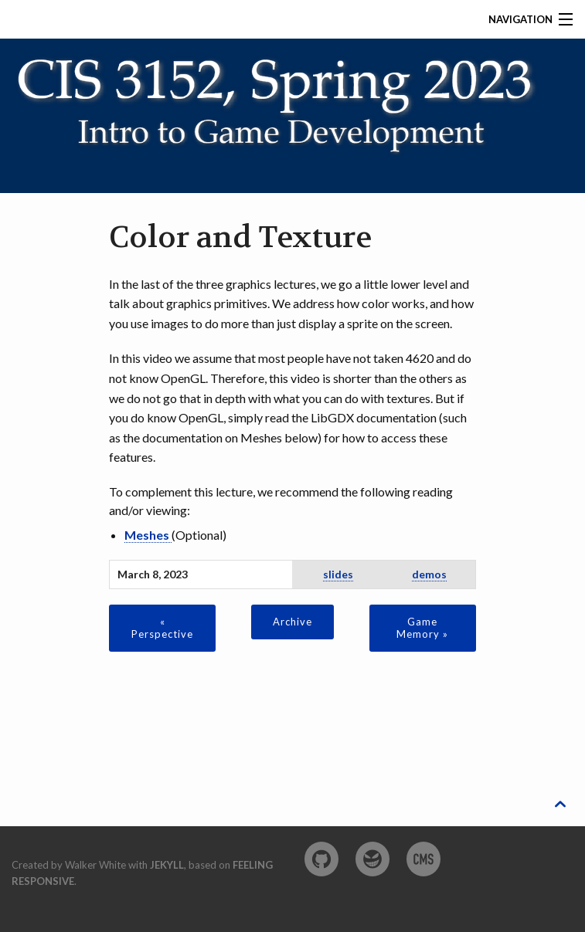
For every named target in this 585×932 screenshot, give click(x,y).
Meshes (148, 534)
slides (338, 574)
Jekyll (167, 865)
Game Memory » (422, 627)
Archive (292, 621)
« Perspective (162, 627)
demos (429, 574)
